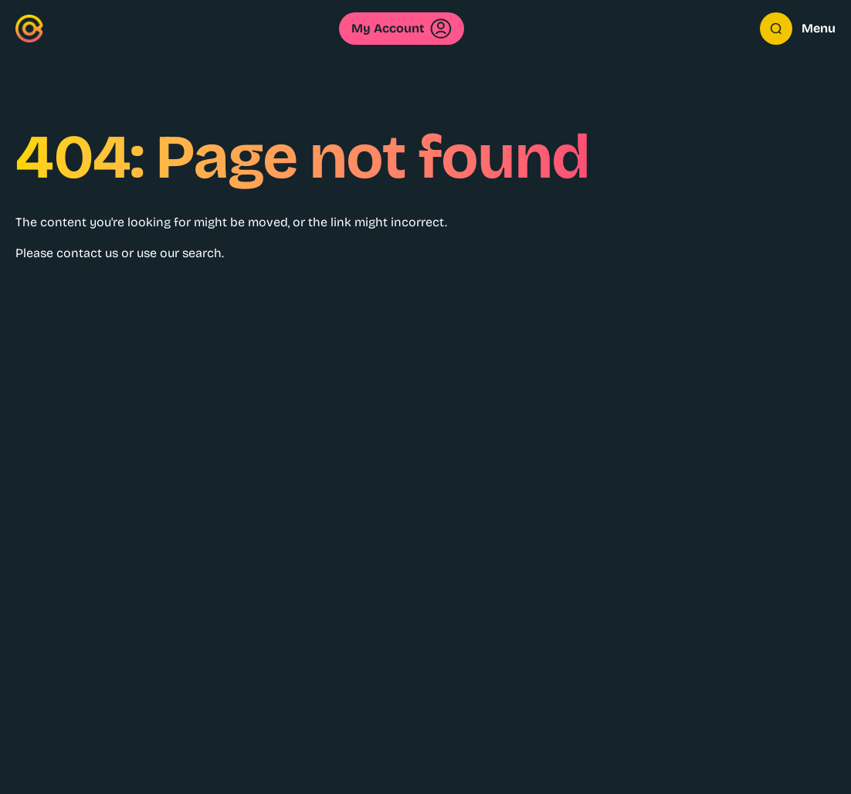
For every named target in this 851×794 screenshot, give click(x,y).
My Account (401, 29)
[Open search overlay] (776, 28)
